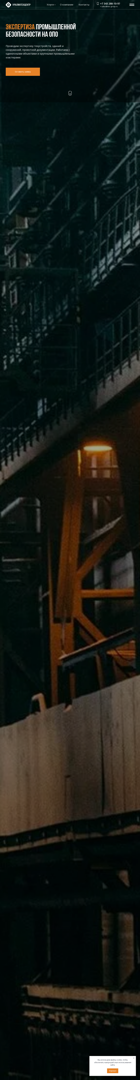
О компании (66, 4)
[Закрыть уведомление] (133, 1058)
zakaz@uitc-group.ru (110, 6)
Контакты (84, 4)
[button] (23, 72)
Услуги (50, 4)
